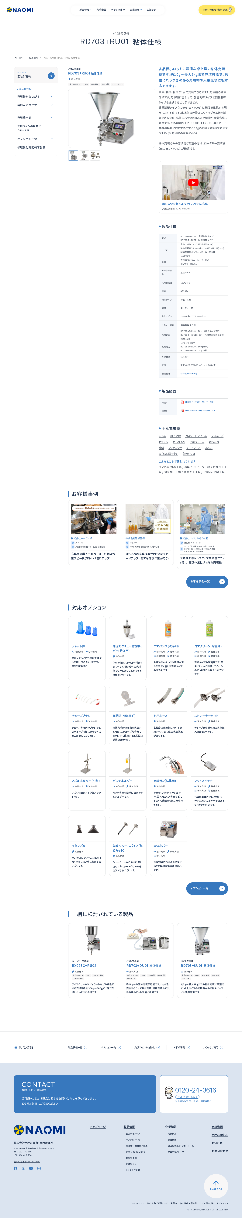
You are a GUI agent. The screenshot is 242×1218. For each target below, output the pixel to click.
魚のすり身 (189, 453)
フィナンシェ (175, 448)
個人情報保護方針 (188, 1203)
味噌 (161, 448)
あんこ (209, 448)
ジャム (162, 436)
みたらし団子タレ (168, 453)
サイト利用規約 (207, 1203)
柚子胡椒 (175, 436)
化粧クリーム (197, 442)
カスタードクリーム (196, 436)
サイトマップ (222, 1203)
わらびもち (179, 442)
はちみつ (214, 442)
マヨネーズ (217, 436)
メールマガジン (137, 1203)
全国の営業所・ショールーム (27, 1161)
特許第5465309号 (189, 373)
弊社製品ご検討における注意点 (162, 1203)
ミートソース (193, 448)
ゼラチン (163, 442)
